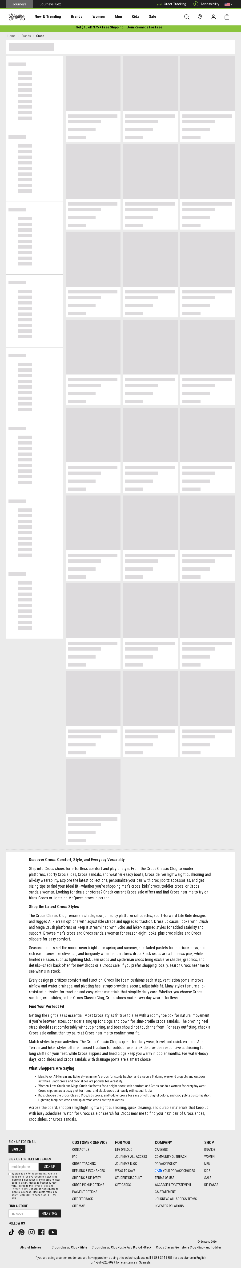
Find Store (49, 1213)
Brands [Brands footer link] (210, 1150)
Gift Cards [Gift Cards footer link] (123, 1185)
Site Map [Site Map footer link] (78, 1206)
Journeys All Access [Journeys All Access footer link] (131, 1157)
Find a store (18, 1206)
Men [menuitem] (105, 17)
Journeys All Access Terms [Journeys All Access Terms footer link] (176, 1199)
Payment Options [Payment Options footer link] (84, 1192)
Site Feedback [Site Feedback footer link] (82, 1199)
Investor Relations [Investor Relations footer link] (169, 1206)
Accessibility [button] (205, 4)
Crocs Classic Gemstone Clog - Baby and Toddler (188, 1247)
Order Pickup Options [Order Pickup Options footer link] (88, 1185)
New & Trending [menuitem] (43, 17)
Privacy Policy (19, 1188)
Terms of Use (40, 1185)
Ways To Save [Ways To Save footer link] (125, 1171)
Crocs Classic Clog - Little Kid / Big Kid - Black (121, 1247)
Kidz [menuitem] (121, 17)
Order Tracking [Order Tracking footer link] (84, 1164)
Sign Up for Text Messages (29, 1159)
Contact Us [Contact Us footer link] (80, 1150)
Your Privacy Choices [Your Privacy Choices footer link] (175, 1171)
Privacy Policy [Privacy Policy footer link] (166, 1164)
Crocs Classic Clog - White (69, 1247)
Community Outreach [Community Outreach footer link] (171, 1157)
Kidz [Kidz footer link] (207, 1171)
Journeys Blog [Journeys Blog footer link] (126, 1164)
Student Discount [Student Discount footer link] (128, 1178)
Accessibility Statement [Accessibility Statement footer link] (173, 1185)
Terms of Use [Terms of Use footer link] (164, 1178)
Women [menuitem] (89, 17)
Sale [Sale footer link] (207, 1178)
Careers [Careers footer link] (161, 1150)
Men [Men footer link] (207, 1164)
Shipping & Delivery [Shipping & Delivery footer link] (86, 1178)
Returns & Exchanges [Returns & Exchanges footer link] (88, 1171)
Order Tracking (170, 4)
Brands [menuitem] (69, 17)
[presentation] (43, 16)
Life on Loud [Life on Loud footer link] (124, 1150)
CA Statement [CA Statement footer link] (165, 1192)
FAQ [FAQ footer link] (74, 1157)
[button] (228, 4)
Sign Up (17, 1149)
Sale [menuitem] (136, 17)
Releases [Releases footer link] (211, 1185)
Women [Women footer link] (209, 1157)
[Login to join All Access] (100, 28)
